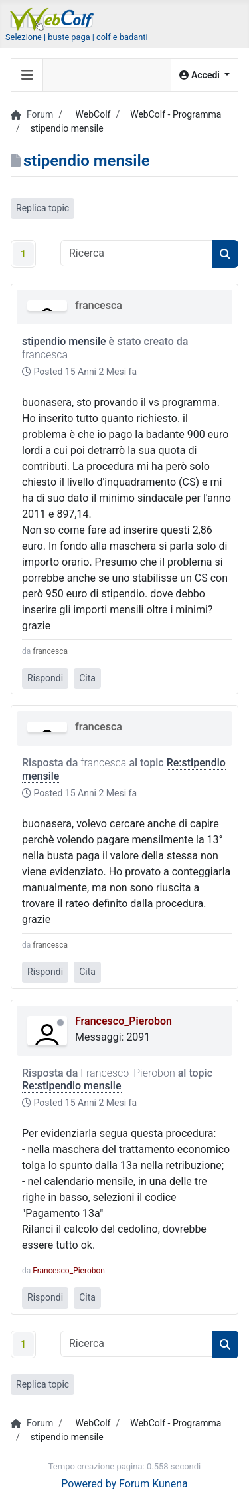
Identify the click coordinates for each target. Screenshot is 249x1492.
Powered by (88, 1483)
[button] (204, 75)
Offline (60, 1023)
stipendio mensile (64, 341)
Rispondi (45, 678)
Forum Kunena (153, 1483)
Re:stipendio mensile (72, 1085)
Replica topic (42, 208)
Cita (87, 678)
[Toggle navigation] (27, 75)
